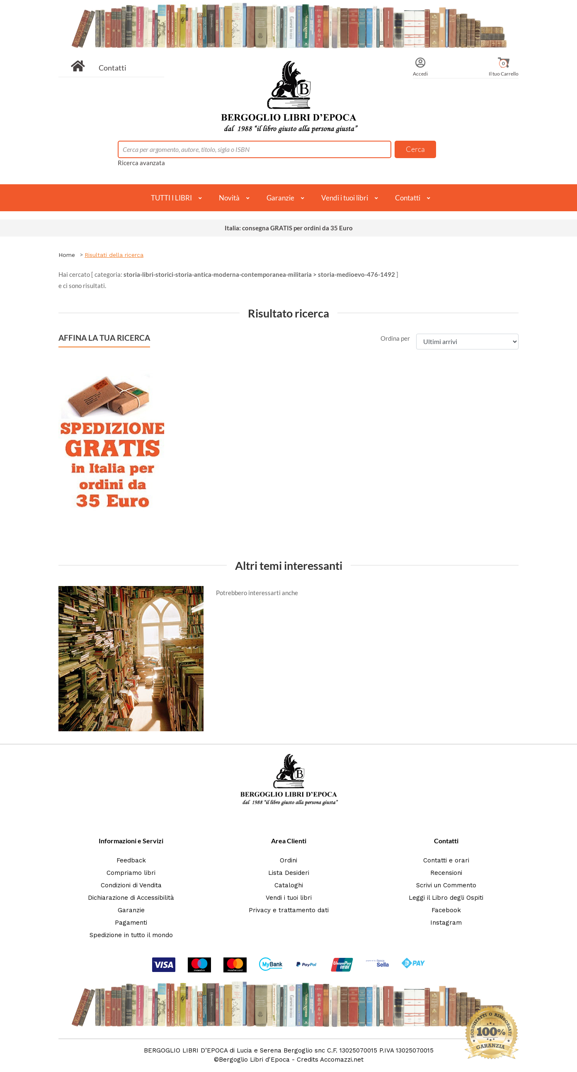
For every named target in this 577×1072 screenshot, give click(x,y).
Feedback (131, 860)
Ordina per (395, 338)
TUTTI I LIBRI (171, 197)
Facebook (446, 910)
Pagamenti (131, 922)
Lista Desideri (288, 873)
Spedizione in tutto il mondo (131, 935)
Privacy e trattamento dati (289, 910)
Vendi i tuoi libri (344, 197)
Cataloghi (288, 885)
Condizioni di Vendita (131, 885)
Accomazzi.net (342, 1059)
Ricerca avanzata (141, 162)
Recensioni (446, 873)
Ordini (288, 860)
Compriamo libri (131, 873)
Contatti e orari (446, 860)
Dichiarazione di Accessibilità (131, 897)
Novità (229, 197)
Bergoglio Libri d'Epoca (254, 1059)
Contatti (112, 67)
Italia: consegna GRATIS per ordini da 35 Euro (289, 228)
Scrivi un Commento (446, 885)
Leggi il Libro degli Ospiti (446, 897)
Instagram (446, 922)
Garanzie (280, 197)
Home (66, 255)
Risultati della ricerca (114, 255)
